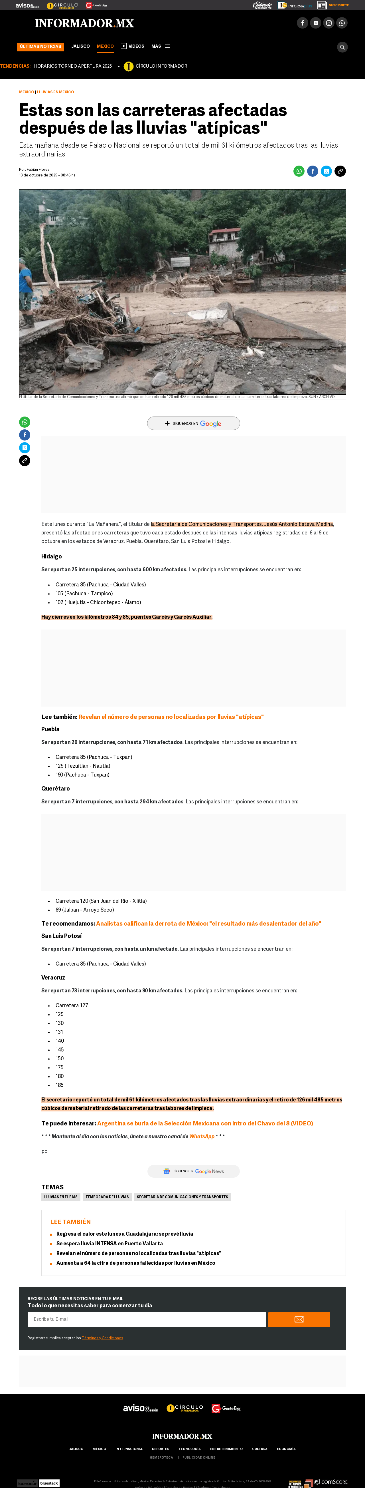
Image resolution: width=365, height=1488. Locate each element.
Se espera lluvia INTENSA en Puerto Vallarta (109, 1244)
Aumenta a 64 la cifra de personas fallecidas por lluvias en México (135, 1263)
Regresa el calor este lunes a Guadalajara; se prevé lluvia (124, 1234)
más (160, 47)
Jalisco (80, 47)
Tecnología (190, 1449)
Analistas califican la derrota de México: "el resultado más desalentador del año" (208, 924)
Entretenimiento (226, 1449)
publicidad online (198, 1457)
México (105, 47)
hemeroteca (161, 1457)
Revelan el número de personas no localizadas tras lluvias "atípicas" (138, 1253)
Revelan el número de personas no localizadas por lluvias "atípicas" (171, 717)
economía (286, 1449)
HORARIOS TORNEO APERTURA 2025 (73, 66)
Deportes (160, 1449)
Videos (132, 46)
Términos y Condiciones (102, 1338)
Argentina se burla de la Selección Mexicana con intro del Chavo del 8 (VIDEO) (206, 1124)
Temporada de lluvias (107, 1197)
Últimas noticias (40, 47)
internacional (129, 1449)
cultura (259, 1449)
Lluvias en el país (61, 1197)
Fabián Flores (38, 170)
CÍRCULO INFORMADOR (161, 66)
